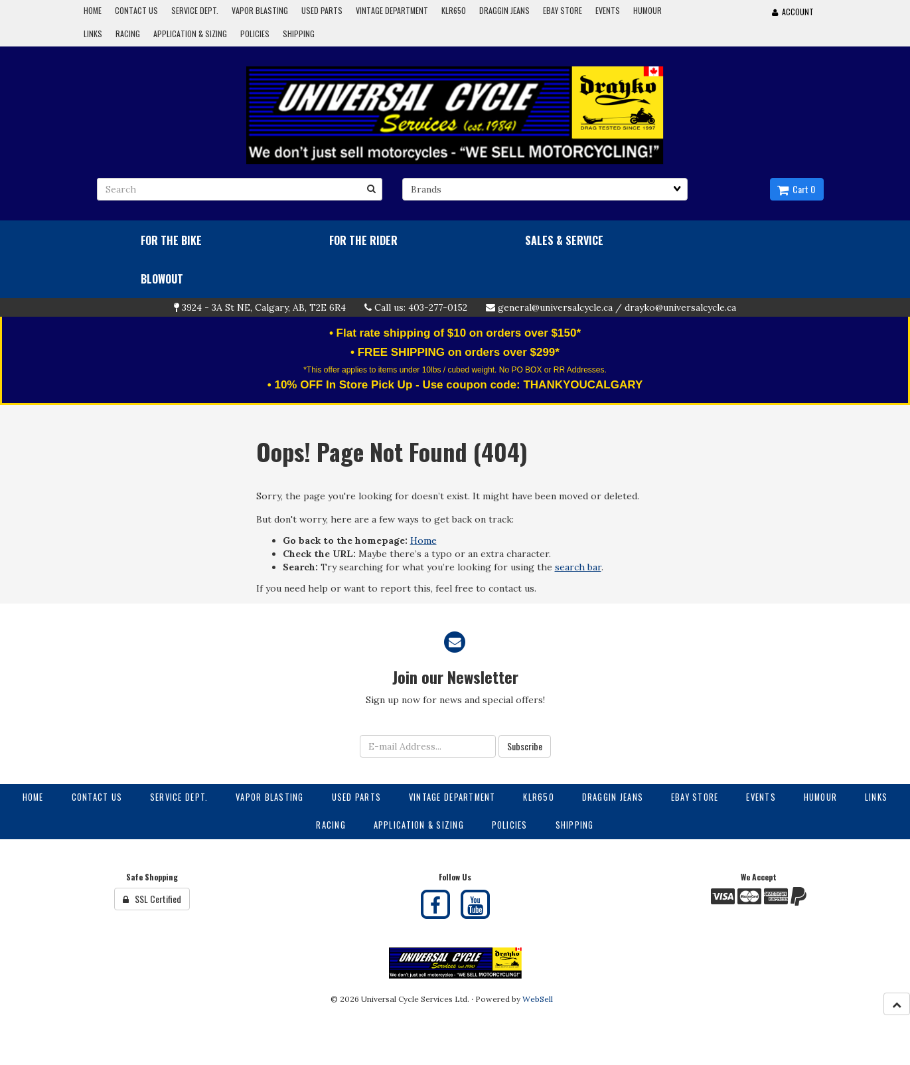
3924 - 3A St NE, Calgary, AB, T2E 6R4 (264, 307)
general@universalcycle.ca (555, 307)
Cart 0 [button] (796, 189)
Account (793, 11)
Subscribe (524, 746)
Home (423, 540)
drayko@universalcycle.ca (680, 307)
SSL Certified (152, 899)
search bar (578, 567)
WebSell (537, 999)
